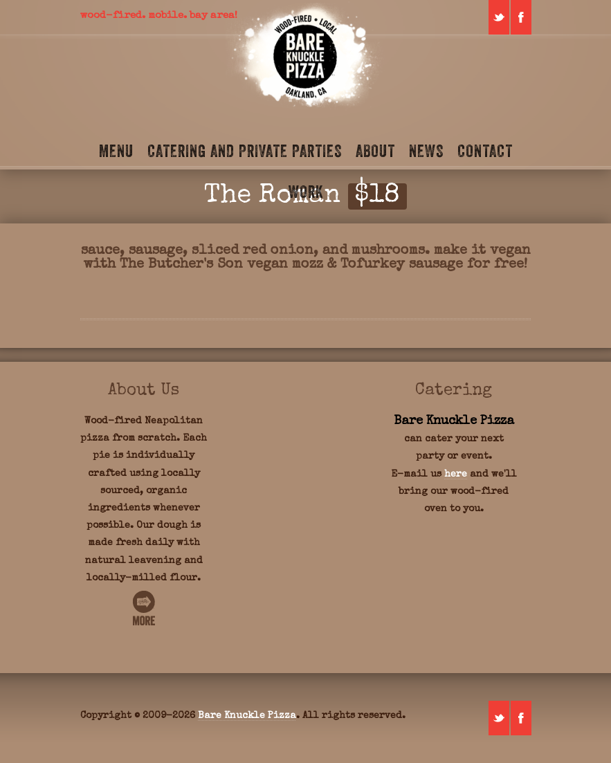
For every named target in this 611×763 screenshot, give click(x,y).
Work (306, 191)
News (426, 150)
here (455, 474)
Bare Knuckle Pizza (247, 716)
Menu (116, 150)
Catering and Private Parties (244, 150)
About (375, 150)
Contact (485, 150)
